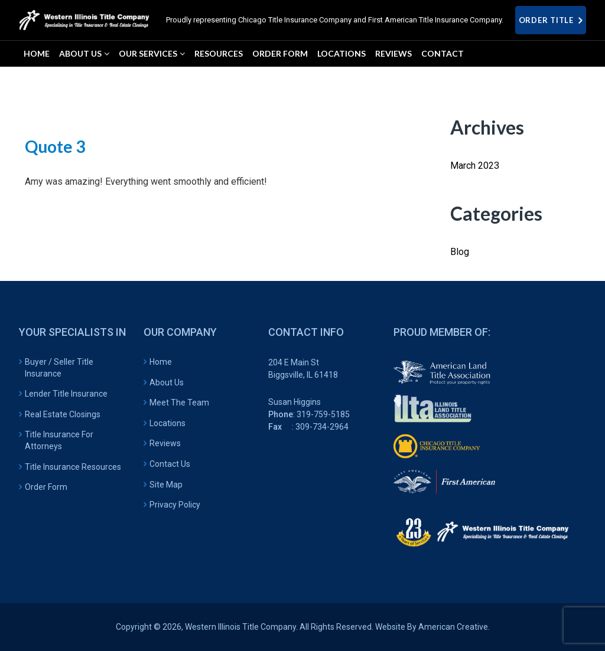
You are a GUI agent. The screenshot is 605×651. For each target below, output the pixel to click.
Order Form (46, 487)
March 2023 (474, 165)
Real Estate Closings (62, 414)
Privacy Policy (174, 504)
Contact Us (169, 464)
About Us (166, 382)
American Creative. (454, 627)
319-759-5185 (323, 414)
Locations (167, 423)
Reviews (165, 443)
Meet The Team (179, 402)
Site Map (166, 484)
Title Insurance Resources (73, 467)
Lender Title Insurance (66, 393)
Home (160, 362)
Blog (459, 251)
